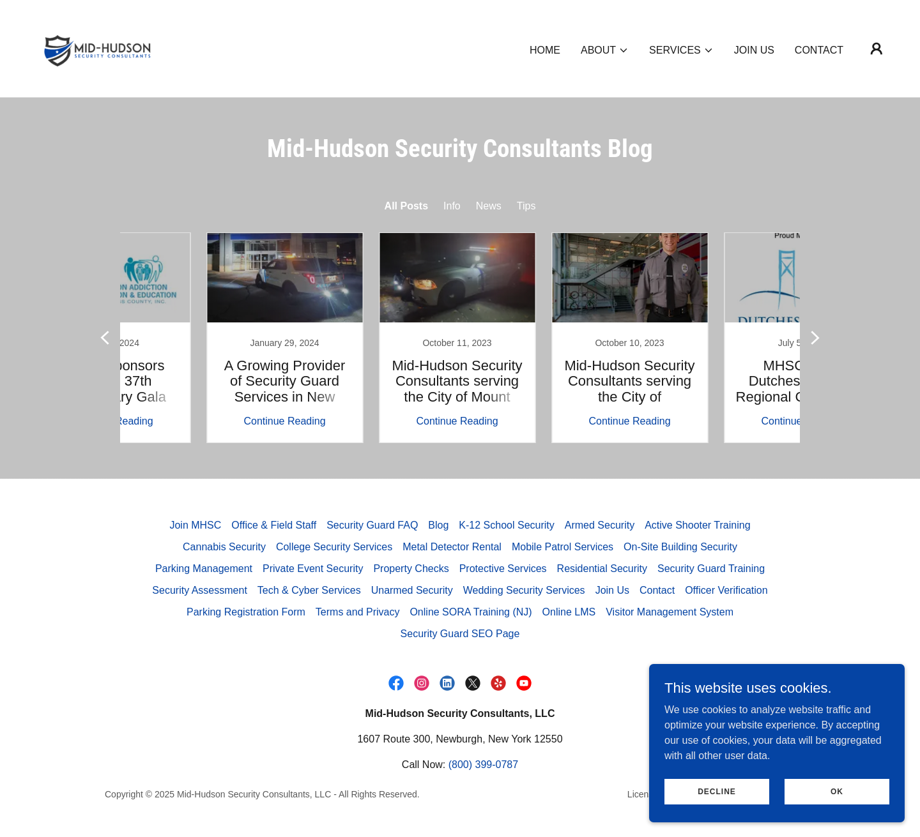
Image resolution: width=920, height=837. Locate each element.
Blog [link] (438, 525)
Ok (837, 791)
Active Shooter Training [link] (697, 525)
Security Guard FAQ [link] (372, 525)
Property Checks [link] (410, 568)
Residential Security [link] (602, 568)
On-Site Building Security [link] (680, 546)
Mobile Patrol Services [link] (562, 546)
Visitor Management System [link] (669, 612)
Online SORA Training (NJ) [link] (471, 612)
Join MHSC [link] (195, 525)
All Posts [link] (406, 205)
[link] (97, 47)
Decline (717, 791)
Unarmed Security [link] (412, 590)
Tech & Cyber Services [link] (309, 590)
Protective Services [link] (503, 568)
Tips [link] (526, 205)
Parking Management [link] (203, 568)
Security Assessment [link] (199, 590)
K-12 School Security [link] (506, 525)
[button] (605, 50)
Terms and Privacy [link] (358, 612)
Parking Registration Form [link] (246, 612)
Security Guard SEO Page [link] (460, 633)
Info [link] (452, 205)
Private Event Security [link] (313, 568)
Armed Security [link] (599, 525)
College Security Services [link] (334, 546)
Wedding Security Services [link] (524, 590)
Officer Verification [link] (726, 590)
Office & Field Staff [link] (273, 525)
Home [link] (545, 50)
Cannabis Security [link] (224, 546)
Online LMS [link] (569, 612)
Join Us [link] (754, 50)
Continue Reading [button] (201, 421)
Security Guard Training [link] (711, 568)
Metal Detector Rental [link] (452, 546)
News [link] (489, 205)
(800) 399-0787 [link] (483, 764)
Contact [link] (819, 50)
